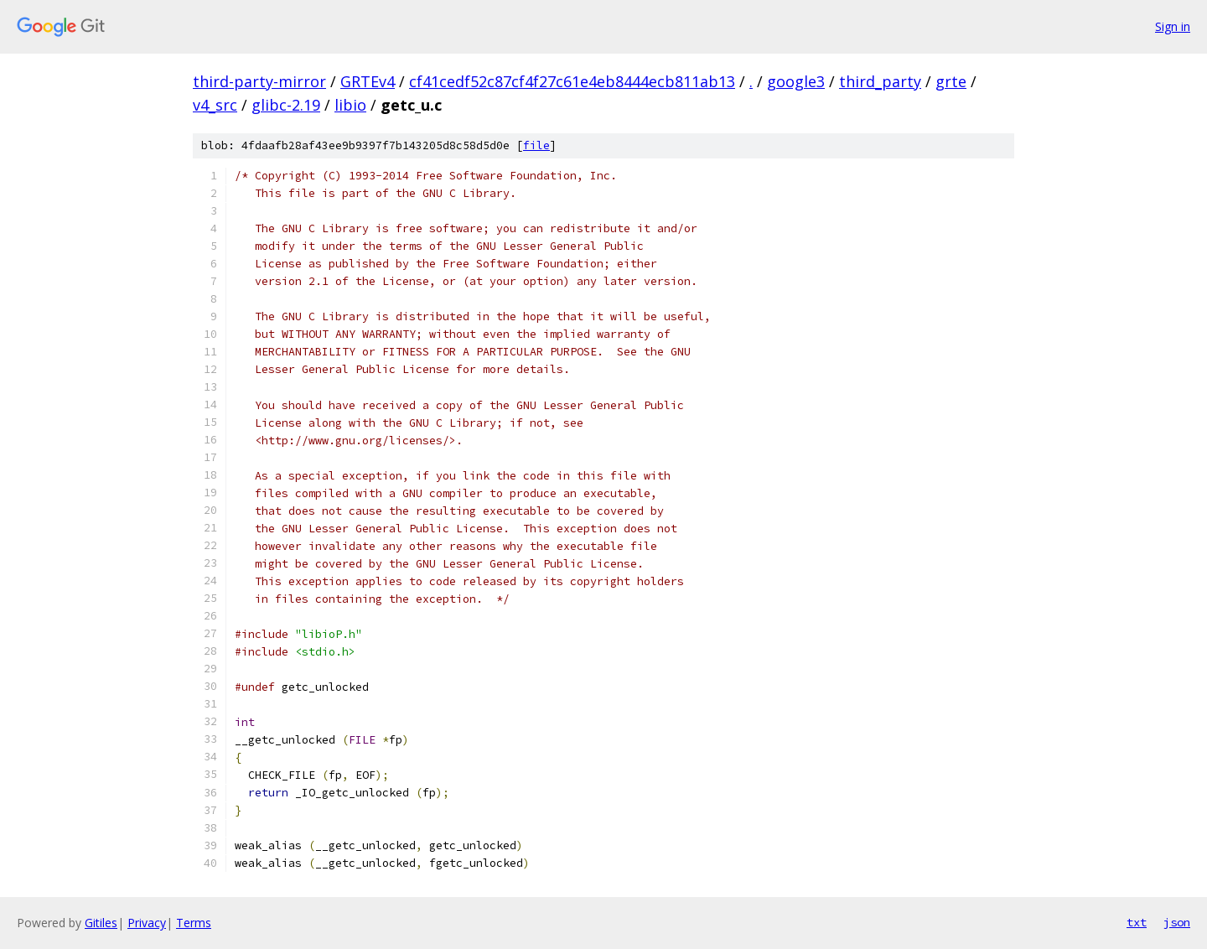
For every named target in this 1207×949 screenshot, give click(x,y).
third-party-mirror (259, 81)
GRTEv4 (367, 81)
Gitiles (101, 923)
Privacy (146, 923)
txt (1137, 922)
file (536, 145)
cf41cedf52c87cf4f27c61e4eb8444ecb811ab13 (572, 81)
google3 (796, 81)
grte (950, 81)
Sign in (1172, 26)
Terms (193, 923)
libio (350, 105)
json (1176, 922)
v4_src (215, 105)
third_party (880, 81)
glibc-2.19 (285, 105)
